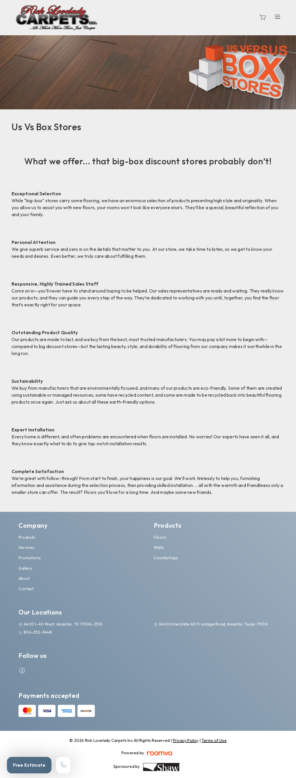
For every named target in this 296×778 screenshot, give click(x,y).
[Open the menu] (277, 17)
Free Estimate (29, 765)
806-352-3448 (38, 632)
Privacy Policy (186, 740)
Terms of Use (214, 740)
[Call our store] (63, 765)
